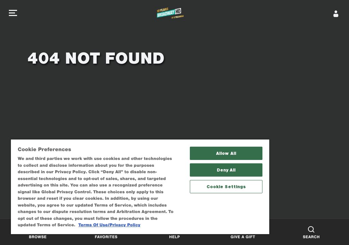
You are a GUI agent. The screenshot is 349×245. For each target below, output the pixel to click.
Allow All (226, 153)
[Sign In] (336, 13)
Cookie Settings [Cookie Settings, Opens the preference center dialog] (226, 186)
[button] (13, 14)
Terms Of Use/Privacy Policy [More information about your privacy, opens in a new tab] (109, 225)
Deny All (226, 170)
